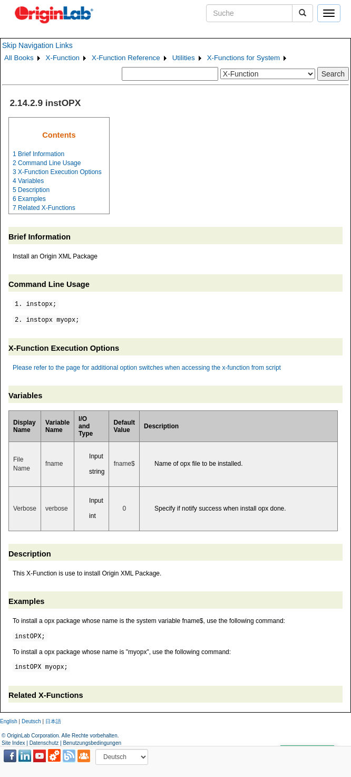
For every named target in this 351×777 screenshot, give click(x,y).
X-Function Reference (126, 58)
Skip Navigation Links (37, 45)
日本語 (53, 721)
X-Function (63, 58)
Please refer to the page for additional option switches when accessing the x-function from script (147, 367)
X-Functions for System (243, 58)
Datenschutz (44, 743)
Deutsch (31, 721)
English (8, 721)
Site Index (13, 743)
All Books (19, 58)
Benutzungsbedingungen (92, 743)
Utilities (183, 58)
